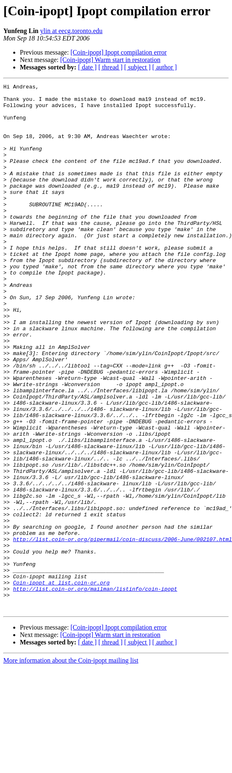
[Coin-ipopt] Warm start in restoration (110, 59)
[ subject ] (137, 67)
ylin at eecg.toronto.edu (71, 30)
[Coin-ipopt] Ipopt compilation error (119, 52)
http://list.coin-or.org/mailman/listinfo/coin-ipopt (95, 690)
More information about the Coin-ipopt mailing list (70, 765)
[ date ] (87, 67)
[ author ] (164, 67)
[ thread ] (110, 67)
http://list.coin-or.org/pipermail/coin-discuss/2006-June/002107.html (122, 631)
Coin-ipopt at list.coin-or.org (61, 683)
